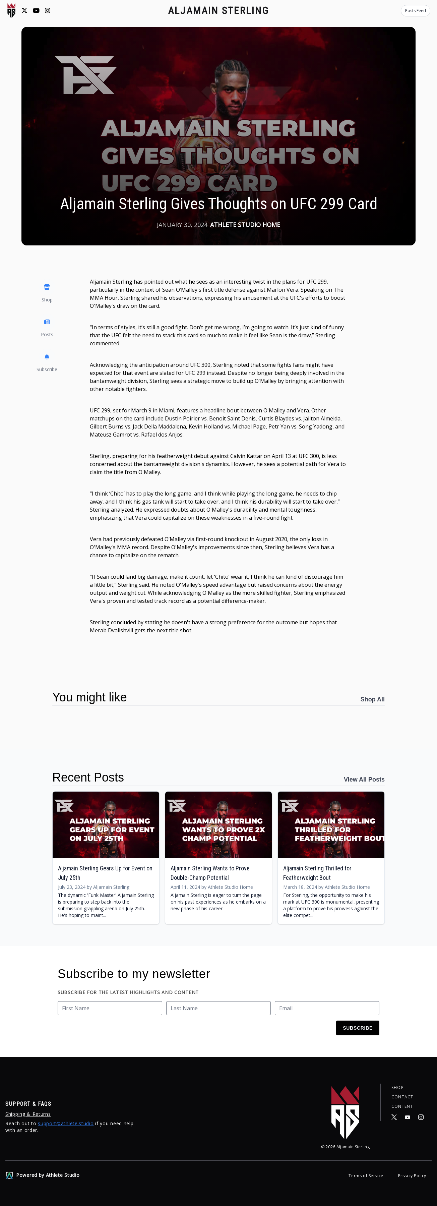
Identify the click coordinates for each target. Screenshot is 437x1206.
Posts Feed (415, 10)
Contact (402, 1097)
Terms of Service (366, 1176)
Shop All (373, 699)
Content (402, 1106)
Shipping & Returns (28, 1114)
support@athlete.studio (65, 1123)
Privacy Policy (412, 1176)
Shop (397, 1087)
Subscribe (358, 1028)
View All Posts (364, 779)
